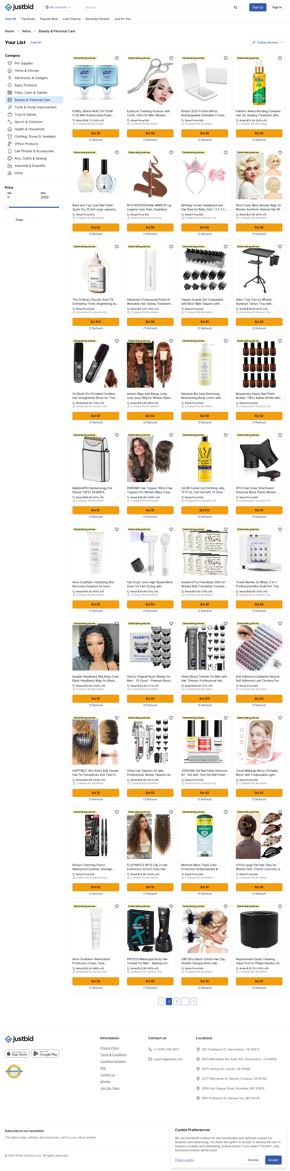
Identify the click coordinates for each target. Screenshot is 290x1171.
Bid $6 (150, 133)
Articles (105, 1081)
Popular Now (49, 19)
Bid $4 (95, 227)
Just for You (122, 19)
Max (43, 193)
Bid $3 (95, 604)
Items (26, 31)
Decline (253, 1159)
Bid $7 (95, 510)
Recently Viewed (97, 19)
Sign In (277, 7)
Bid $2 (259, 133)
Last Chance (72, 19)
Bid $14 (96, 321)
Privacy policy (184, 1159)
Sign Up (257, 7)
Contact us (107, 1074)
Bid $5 (95, 133)
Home (9, 31)
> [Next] (193, 1001)
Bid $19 (205, 698)
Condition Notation (113, 1061)
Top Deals (28, 19)
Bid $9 (95, 416)
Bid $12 (205, 510)
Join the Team (109, 1088)
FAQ (103, 1068)
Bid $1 (205, 321)
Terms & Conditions (113, 1054)
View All (10, 19)
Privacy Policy (109, 1048)
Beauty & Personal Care (57, 31)
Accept (273, 1159)
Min (10, 193)
